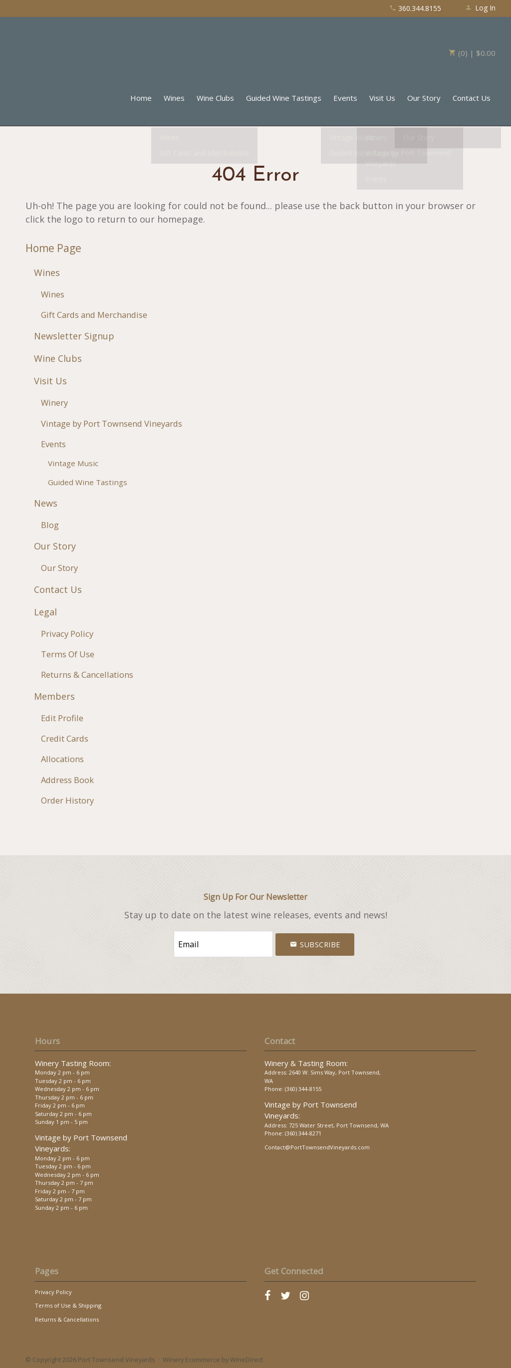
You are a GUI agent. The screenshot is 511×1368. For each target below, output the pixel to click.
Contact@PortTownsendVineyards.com (317, 1144)
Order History (67, 800)
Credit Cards (64, 738)
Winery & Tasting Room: (306, 1060)
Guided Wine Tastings (283, 98)
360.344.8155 (415, 8)
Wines (174, 98)
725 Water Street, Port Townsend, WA (339, 1122)
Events (345, 98)
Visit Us (382, 98)
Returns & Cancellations (87, 674)
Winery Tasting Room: (73, 1060)
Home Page (53, 248)
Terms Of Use (67, 654)
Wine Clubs (215, 98)
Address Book (67, 780)
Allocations (62, 759)
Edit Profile (62, 718)
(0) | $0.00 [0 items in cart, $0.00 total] (472, 53)
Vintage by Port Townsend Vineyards (111, 423)
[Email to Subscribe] (223, 942)
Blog (50, 525)
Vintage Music (73, 463)
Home (141, 98)
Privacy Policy (67, 633)
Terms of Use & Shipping (68, 1302)
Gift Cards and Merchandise (94, 314)
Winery (54, 402)
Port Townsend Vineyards (60, 47)
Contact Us (472, 98)
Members (54, 696)
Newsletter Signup (74, 336)
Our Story (424, 98)
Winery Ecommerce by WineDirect (213, 1357)
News (45, 503)
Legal (45, 612)
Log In (480, 7)
